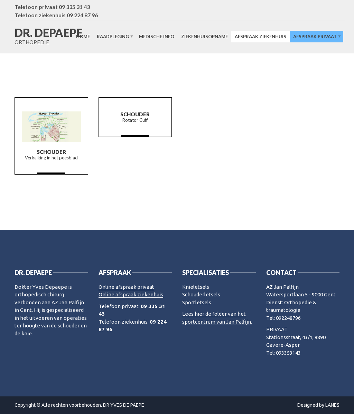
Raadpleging (113, 36)
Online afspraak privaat (126, 287)
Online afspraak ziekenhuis (131, 294)
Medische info (156, 36)
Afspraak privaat (315, 36)
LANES (332, 405)
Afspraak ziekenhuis (260, 36)
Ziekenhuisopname (204, 36)
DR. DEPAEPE (49, 32)
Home (83, 36)
